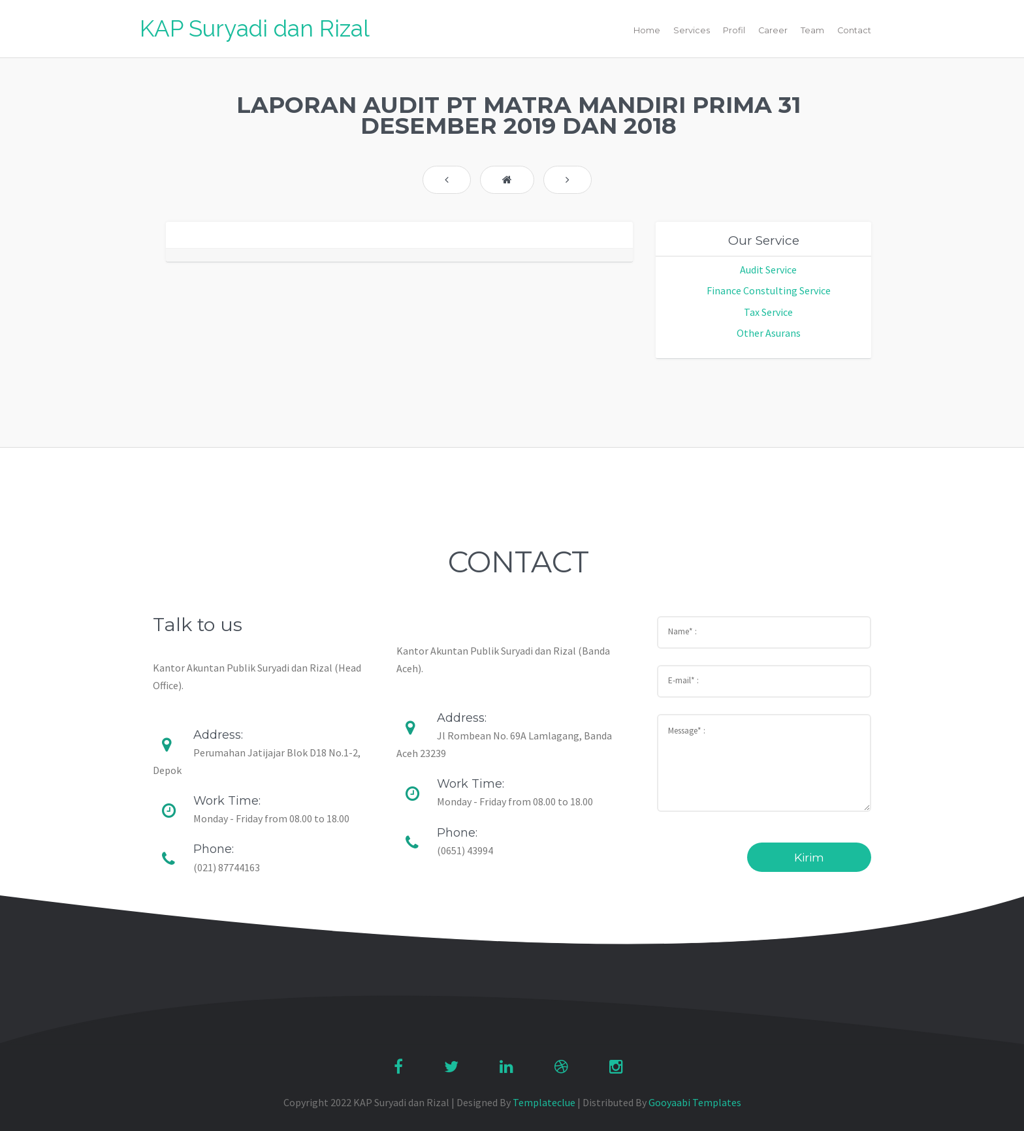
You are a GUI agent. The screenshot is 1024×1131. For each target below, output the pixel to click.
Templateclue (544, 1102)
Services (691, 30)
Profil (734, 30)
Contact (854, 30)
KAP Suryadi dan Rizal (255, 28)
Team (812, 30)
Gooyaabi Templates (694, 1102)
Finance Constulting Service (769, 290)
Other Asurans (769, 332)
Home (646, 30)
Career (773, 30)
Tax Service (768, 311)
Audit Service (768, 269)
